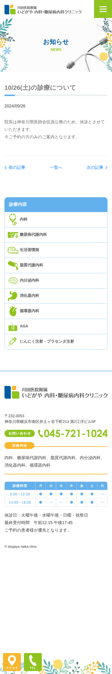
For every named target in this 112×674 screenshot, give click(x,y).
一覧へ (56, 167)
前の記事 (17, 167)
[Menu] (103, 9)
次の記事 (95, 167)
